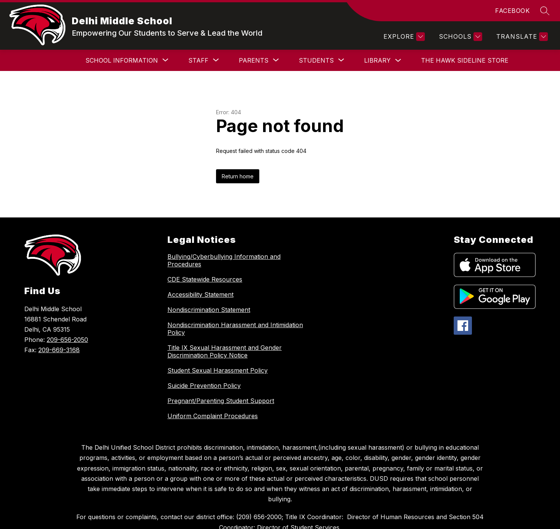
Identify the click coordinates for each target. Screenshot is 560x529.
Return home (238, 176)
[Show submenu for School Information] (88, 60)
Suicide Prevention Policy (204, 385)
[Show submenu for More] (487, 60)
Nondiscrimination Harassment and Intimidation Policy (235, 328)
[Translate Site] (521, 36)
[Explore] (403, 36)
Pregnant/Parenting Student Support (220, 401)
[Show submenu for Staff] (165, 60)
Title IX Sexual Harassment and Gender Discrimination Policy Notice (224, 351)
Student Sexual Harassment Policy (217, 370)
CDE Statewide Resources (204, 279)
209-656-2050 (67, 339)
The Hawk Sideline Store (431, 60)
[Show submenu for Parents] (220, 60)
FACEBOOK (512, 10)
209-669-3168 (59, 350)
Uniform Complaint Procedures (212, 416)
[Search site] (544, 10)
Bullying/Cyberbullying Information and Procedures (224, 260)
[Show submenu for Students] (282, 60)
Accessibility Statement (200, 294)
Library (343, 60)
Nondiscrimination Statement (208, 309)
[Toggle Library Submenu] (364, 60)
